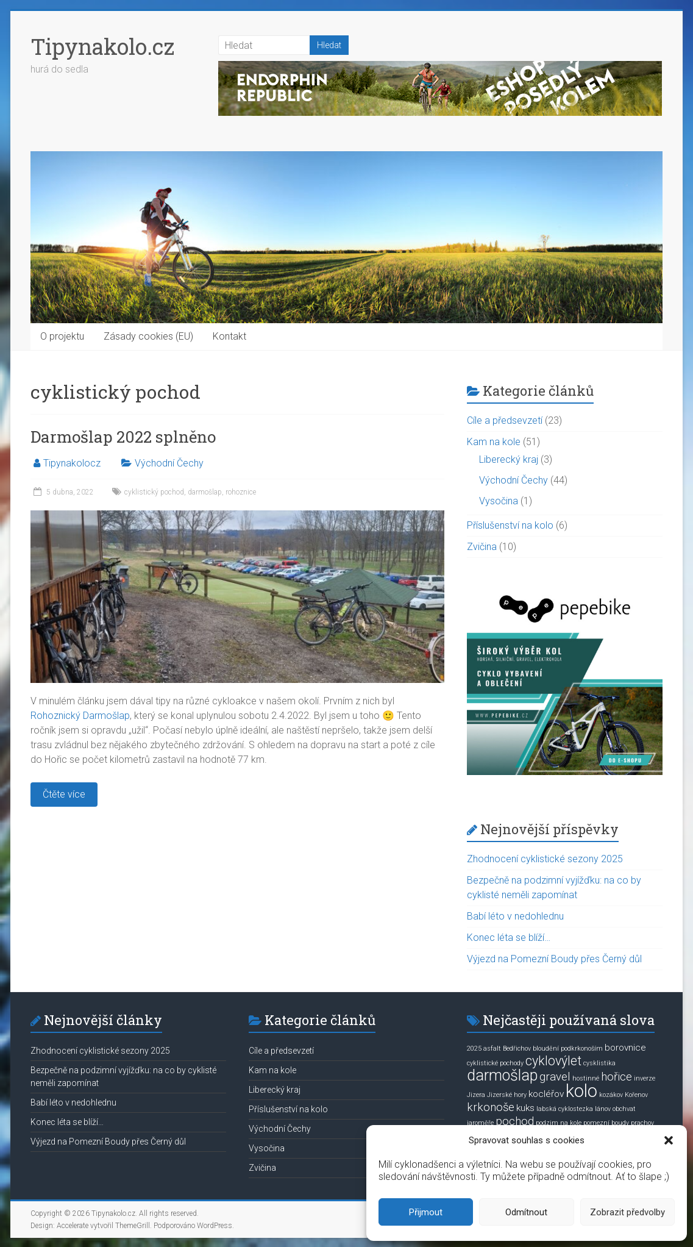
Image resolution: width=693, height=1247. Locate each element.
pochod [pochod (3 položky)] (515, 1121)
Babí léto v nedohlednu (515, 916)
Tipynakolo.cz (102, 46)
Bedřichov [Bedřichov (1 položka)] (517, 1048)
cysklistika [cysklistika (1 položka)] (599, 1063)
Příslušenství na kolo (510, 525)
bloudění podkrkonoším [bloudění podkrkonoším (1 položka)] (568, 1048)
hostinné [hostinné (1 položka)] (585, 1078)
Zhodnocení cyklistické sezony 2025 (545, 859)
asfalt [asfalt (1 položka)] (492, 1048)
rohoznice (241, 492)
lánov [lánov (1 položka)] (603, 1109)
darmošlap (205, 492)
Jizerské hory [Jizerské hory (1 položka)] (507, 1095)
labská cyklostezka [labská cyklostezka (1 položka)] (564, 1109)
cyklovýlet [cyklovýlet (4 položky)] (553, 1060)
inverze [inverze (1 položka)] (644, 1078)
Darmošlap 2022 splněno (123, 436)
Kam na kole (494, 442)
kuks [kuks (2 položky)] (525, 1107)
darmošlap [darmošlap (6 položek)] (502, 1075)
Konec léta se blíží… (508, 937)
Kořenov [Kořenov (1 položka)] (636, 1095)
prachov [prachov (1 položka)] (642, 1123)
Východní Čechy (169, 463)
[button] (669, 1140)
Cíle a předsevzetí (504, 420)
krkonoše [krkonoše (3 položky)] (490, 1107)
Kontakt (229, 336)
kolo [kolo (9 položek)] (581, 1091)
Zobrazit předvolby (627, 1212)
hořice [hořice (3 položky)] (616, 1077)
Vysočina (498, 501)
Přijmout (425, 1212)
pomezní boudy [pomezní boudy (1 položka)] (606, 1123)
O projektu (62, 336)
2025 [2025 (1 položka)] (474, 1048)
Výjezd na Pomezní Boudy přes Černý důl (554, 959)
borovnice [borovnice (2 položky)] (625, 1047)
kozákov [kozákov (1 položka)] (611, 1095)
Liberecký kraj (508, 459)
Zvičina (482, 546)
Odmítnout (526, 1212)
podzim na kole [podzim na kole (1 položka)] (558, 1123)
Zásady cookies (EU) (148, 336)
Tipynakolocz (72, 463)
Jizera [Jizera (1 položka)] (476, 1095)
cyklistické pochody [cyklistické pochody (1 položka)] (495, 1063)
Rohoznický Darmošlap (80, 715)
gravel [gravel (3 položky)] (554, 1077)
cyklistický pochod (154, 492)
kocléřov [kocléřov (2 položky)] (546, 1093)
